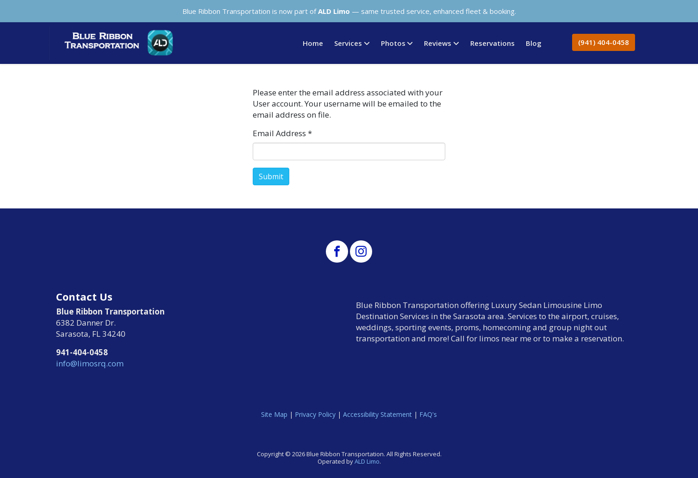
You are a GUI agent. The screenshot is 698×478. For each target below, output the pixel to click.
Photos (393, 43)
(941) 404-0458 (603, 42)
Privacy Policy (315, 414)
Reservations (492, 43)
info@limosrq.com (90, 363)
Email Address (282, 133)
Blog (534, 43)
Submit (271, 176)
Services (348, 43)
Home (313, 43)
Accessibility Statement (377, 414)
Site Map (274, 414)
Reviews (437, 43)
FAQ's (428, 414)
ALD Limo (367, 461)
